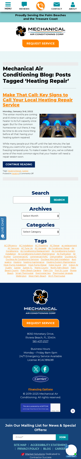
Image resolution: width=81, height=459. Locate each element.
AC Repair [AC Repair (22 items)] (55, 243)
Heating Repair (14, 169)
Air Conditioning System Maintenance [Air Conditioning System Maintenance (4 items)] (36, 252)
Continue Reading (19, 162)
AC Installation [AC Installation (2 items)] (26, 243)
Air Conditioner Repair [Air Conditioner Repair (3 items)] (59, 246)
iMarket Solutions (35, 449)
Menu (8, 8)
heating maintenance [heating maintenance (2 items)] (33, 260)
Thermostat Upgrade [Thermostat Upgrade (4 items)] (63, 271)
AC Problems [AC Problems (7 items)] (41, 243)
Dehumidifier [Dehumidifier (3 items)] (56, 254)
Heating (15, 171)
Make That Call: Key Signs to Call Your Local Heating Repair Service (38, 100)
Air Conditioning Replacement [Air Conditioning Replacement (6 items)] (35, 249)
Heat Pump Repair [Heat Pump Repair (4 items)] (37, 263)
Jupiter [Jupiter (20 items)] (17, 265)
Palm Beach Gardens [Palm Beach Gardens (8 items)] (31, 268)
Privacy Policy (33, 404)
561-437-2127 (40, 6)
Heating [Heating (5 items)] (17, 260)
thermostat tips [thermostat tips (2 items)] (43, 271)
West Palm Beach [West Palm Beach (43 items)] (37, 274)
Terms (57, 406)
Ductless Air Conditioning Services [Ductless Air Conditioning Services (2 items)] (22, 257)
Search (59, 197)
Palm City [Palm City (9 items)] (48, 268)
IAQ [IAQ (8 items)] (65, 263)
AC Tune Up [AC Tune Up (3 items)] (27, 246)
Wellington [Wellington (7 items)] (21, 274)
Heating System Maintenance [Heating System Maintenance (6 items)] (61, 260)
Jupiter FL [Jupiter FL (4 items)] (27, 265)
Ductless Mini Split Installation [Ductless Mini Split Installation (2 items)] (55, 257)
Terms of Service (41, 404)
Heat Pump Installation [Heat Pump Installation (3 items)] (15, 263)
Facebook (45, 366)
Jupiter (25, 169)
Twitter (36, 366)
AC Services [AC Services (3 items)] (13, 246)
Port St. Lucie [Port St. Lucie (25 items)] (61, 268)
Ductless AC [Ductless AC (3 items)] (71, 254)
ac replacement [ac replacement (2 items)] (69, 243)
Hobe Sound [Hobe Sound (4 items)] (55, 263)
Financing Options (40, 385)
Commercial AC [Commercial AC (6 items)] (20, 254)
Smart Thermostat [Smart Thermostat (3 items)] (24, 271)
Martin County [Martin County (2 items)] (41, 265)
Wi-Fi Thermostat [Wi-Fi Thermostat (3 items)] (56, 274)
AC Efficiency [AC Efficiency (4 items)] (10, 243)
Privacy (53, 406)
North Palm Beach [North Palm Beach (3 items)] (59, 265)
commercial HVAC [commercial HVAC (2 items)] (39, 254)
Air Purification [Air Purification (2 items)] (64, 252)
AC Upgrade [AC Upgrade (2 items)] (40, 246)
